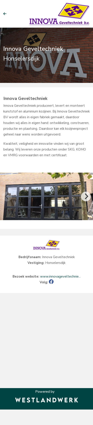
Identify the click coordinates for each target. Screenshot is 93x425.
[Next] (86, 196)
